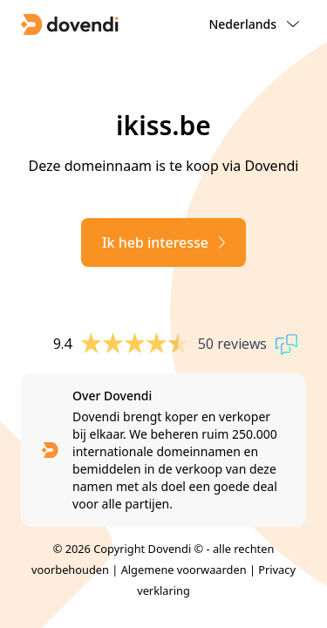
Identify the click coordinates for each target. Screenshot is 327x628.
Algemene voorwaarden (184, 569)
